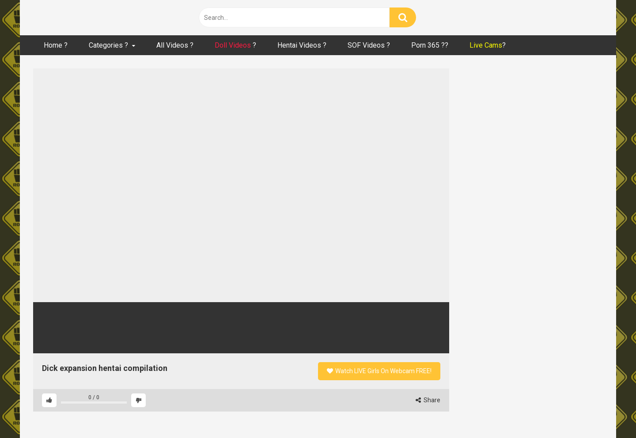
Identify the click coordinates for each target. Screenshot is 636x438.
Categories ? (108, 45)
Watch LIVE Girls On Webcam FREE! (379, 370)
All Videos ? (174, 45)
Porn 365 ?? (429, 45)
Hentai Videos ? (301, 45)
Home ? (56, 45)
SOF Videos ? (369, 45)
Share (428, 400)
